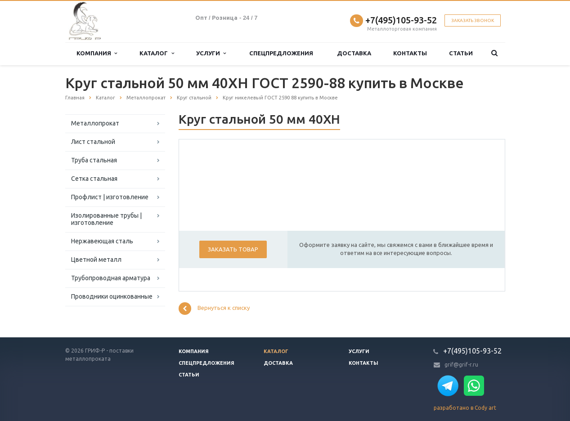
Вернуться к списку (214, 308)
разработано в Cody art (465, 408)
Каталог (156, 53)
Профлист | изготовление (109, 197)
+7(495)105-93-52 (401, 20)
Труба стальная (94, 160)
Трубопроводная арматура (110, 278)
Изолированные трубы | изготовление (106, 219)
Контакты (410, 53)
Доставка (354, 53)
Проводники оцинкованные (112, 296)
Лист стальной (93, 141)
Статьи (461, 53)
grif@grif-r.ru (461, 364)
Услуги (211, 53)
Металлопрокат (95, 123)
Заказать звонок (472, 20)
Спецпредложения (281, 53)
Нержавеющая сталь (102, 241)
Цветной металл (96, 259)
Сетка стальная (94, 178)
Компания (96, 53)
